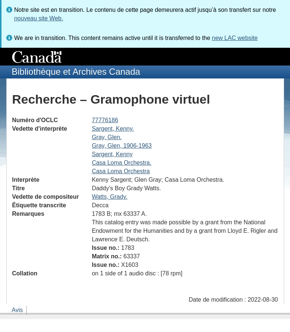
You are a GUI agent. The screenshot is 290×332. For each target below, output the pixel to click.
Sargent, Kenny (112, 154)
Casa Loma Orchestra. (121, 163)
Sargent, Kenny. (113, 128)
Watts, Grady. (109, 197)
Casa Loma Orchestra (121, 171)
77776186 (105, 120)
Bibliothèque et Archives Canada (76, 72)
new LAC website (235, 38)
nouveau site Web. (38, 18)
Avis (17, 310)
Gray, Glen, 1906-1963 (122, 145)
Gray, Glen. (107, 137)
